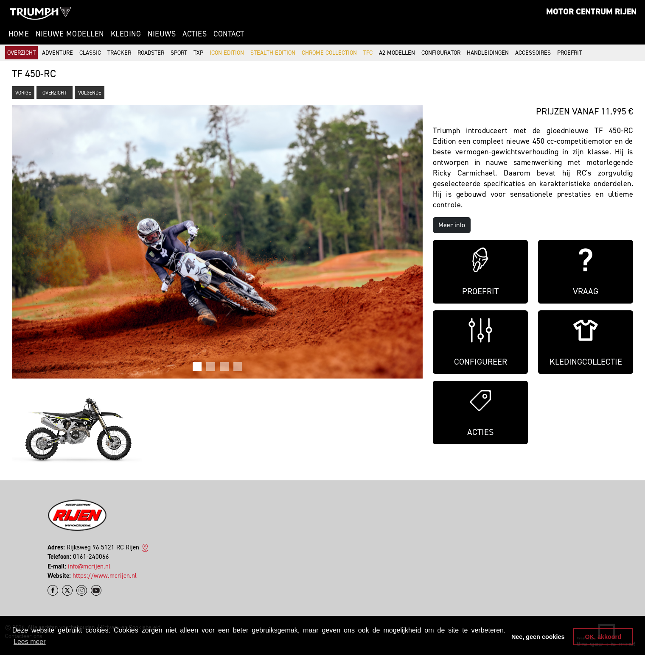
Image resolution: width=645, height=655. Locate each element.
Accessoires (533, 53)
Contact (228, 34)
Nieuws (162, 34)
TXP (198, 53)
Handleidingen (488, 53)
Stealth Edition (272, 53)
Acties (194, 34)
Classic (90, 53)
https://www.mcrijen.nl (105, 575)
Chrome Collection (329, 53)
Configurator (440, 53)
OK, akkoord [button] (603, 636)
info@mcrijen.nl (89, 566)
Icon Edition (227, 53)
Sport (179, 53)
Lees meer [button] (30, 641)
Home (18, 34)
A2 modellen (397, 53)
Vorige (23, 92)
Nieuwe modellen (70, 34)
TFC (368, 53)
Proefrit (569, 53)
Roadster (150, 53)
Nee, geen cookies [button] (538, 636)
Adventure (57, 53)
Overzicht (21, 53)
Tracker (119, 53)
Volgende (89, 92)
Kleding (126, 34)
